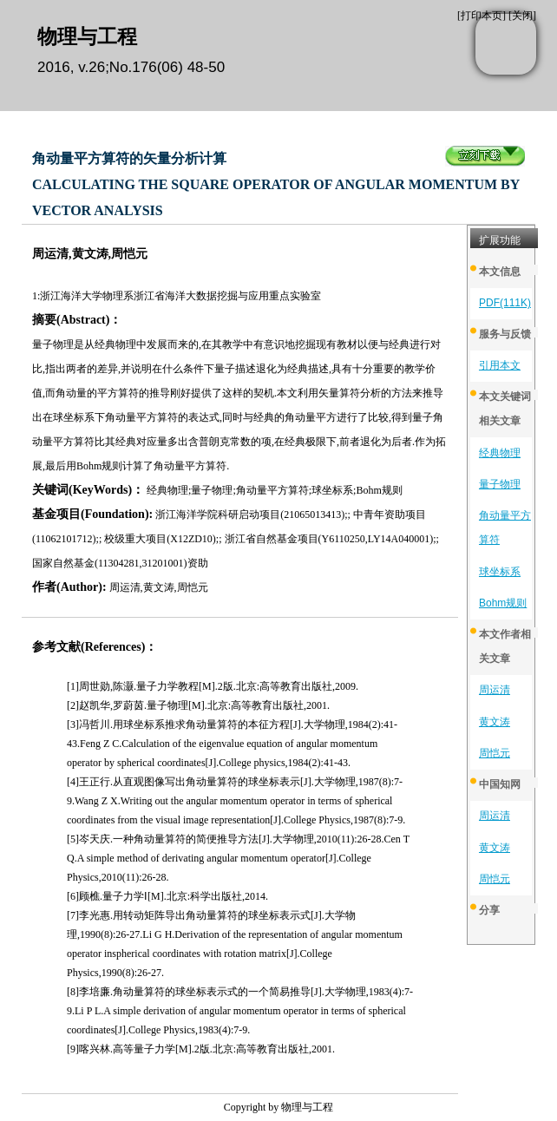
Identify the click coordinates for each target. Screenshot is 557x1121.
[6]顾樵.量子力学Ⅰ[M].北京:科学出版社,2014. (167, 896)
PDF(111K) (505, 303)
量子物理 (500, 484)
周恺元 (494, 753)
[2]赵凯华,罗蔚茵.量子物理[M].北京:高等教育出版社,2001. (198, 705)
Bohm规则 (503, 603)
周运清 (494, 690)
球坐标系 (500, 572)
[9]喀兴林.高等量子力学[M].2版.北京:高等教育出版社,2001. (201, 1049)
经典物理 (500, 453)
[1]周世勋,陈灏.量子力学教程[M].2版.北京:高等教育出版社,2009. (212, 686)
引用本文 (500, 365)
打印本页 (481, 16)
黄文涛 (494, 722)
